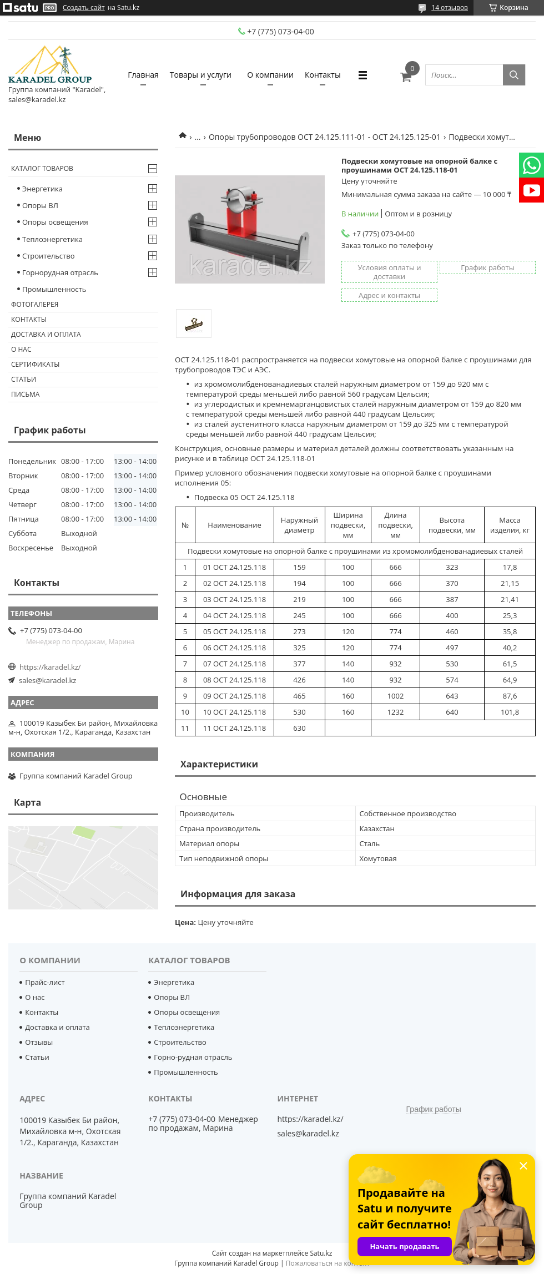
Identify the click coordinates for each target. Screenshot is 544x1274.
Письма (25, 394)
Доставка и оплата (46, 334)
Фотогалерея (34, 304)
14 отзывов (449, 7)
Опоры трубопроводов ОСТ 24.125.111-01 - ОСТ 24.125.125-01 (325, 137)
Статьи (23, 379)
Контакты (323, 74)
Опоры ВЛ (40, 205)
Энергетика (42, 189)
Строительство (48, 256)
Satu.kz (321, 1253)
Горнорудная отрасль (60, 272)
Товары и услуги (200, 74)
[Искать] (514, 74)
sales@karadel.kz (47, 680)
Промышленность (54, 289)
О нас (21, 349)
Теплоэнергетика (52, 239)
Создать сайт (84, 8)
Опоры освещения (55, 222)
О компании (270, 74)
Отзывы (39, 1042)
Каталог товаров (42, 168)
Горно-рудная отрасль (193, 1057)
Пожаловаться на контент (328, 1263)
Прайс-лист (44, 982)
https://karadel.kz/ (50, 667)
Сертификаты (35, 364)
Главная (143, 74)
